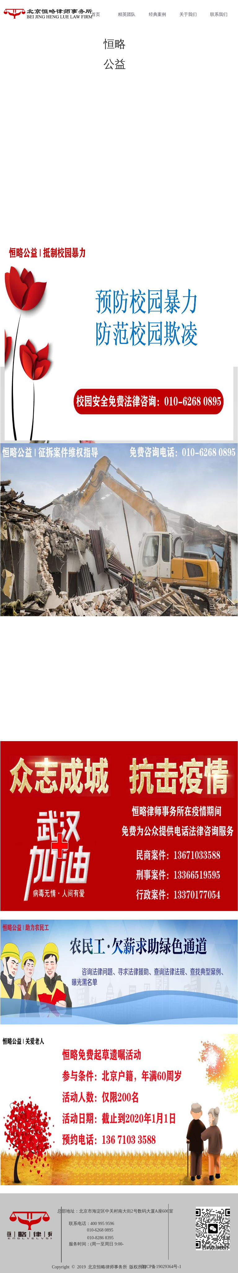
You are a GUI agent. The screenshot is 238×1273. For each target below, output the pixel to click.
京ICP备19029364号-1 (161, 1266)
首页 (95, 14)
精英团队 (126, 14)
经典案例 (157, 14)
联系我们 (218, 14)
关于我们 (188, 14)
